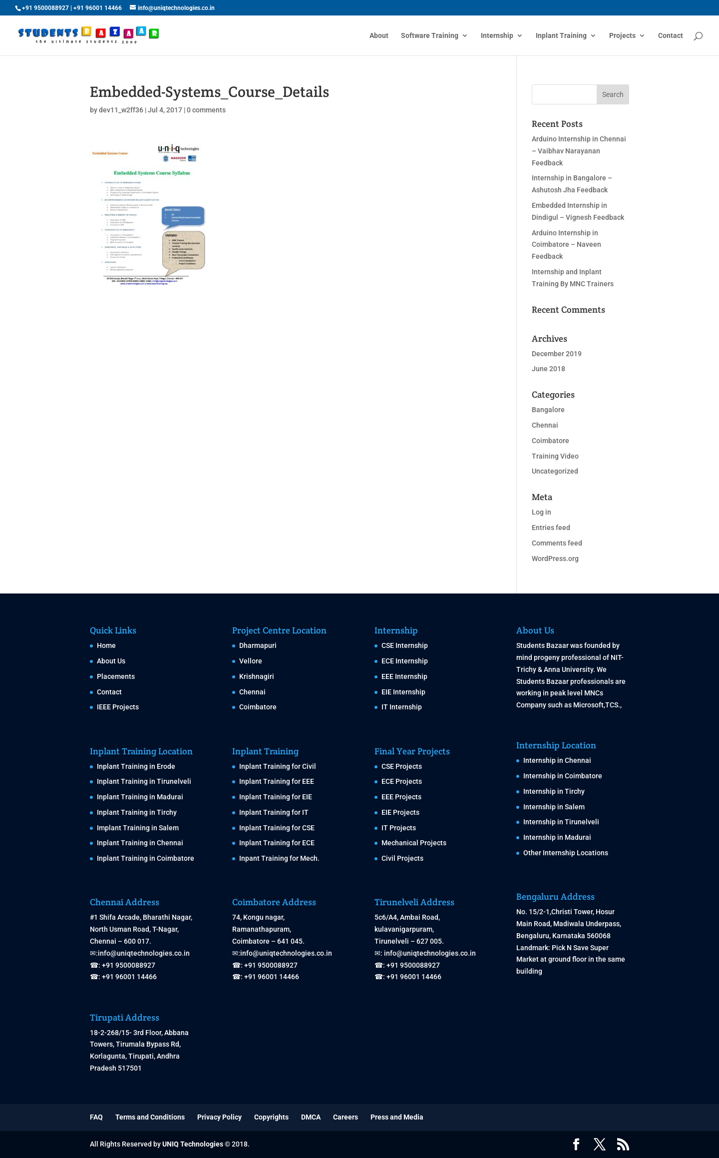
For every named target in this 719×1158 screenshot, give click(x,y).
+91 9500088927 (45, 7)
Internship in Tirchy (554, 791)
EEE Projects (401, 797)
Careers (345, 1117)
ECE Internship (404, 661)
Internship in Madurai (557, 837)
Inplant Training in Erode (136, 766)
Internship (497, 35)
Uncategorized (555, 471)
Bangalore (548, 410)
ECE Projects (401, 781)
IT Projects (398, 828)
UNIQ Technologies (192, 1144)
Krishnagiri (256, 676)
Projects (622, 35)
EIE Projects (400, 812)
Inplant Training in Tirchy (137, 812)
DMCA (311, 1117)
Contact (670, 35)
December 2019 (557, 354)
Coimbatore (550, 441)
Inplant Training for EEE (276, 781)
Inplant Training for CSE (277, 828)
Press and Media (396, 1117)
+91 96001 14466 (97, 7)
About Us (111, 661)
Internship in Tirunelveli (561, 822)
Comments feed (557, 543)
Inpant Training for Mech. (279, 858)
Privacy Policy (219, 1117)
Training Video (555, 456)
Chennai (545, 425)
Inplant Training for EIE (275, 797)
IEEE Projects (118, 707)
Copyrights (271, 1117)
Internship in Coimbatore (562, 776)
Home (106, 645)
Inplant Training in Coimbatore (145, 858)
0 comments (206, 110)
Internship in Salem (554, 807)
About (378, 35)
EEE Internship (404, 676)
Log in (541, 512)
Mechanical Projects (413, 843)
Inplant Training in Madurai (140, 797)
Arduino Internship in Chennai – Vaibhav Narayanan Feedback (579, 151)
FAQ (96, 1117)
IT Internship (401, 707)
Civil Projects (402, 858)
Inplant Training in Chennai (140, 843)
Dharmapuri (258, 645)
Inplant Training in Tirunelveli (144, 781)
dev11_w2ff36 (121, 110)
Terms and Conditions (150, 1117)
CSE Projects (401, 766)
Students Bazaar (542, 645)
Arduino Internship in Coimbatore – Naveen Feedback (566, 245)
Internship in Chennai (557, 760)
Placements (116, 676)
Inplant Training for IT (274, 812)
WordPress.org (555, 559)
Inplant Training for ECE (277, 843)
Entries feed (551, 528)
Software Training (429, 35)
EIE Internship (403, 692)
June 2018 (548, 369)
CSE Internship (404, 645)
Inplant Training (561, 35)
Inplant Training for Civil (277, 766)
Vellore (250, 661)
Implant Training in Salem (138, 828)
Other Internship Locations (565, 853)
